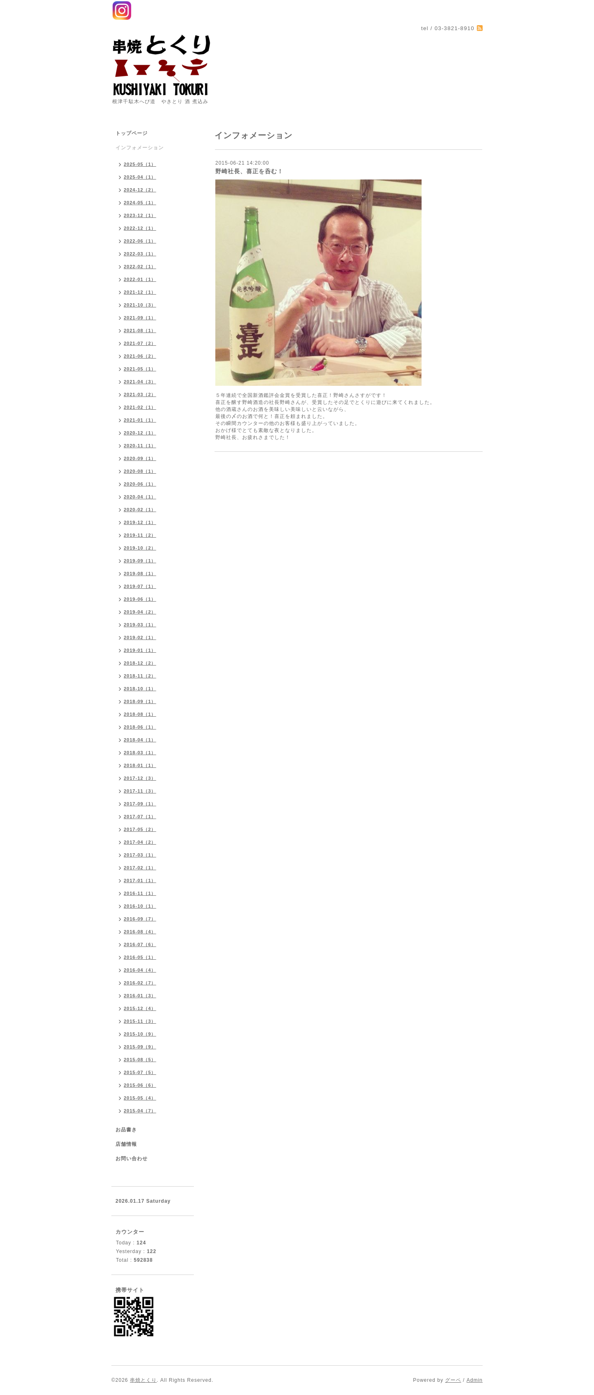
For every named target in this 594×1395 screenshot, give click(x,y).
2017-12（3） (140, 778)
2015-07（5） (140, 1072)
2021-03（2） (140, 394)
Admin (475, 1380)
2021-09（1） (140, 317)
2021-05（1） (140, 368)
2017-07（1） (140, 816)
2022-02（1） (140, 266)
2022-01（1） (140, 279)
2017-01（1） (140, 880)
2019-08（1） (140, 573)
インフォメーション (140, 148)
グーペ (453, 1380)
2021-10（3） (140, 304)
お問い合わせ (132, 1158)
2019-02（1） (140, 637)
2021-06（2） (140, 356)
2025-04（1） (140, 177)
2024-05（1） (140, 202)
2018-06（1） (140, 727)
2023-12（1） (140, 215)
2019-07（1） (140, 586)
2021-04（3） (140, 381)
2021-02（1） (140, 407)
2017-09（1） (140, 803)
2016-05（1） (140, 957)
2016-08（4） (140, 931)
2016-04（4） (140, 970)
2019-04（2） (140, 611)
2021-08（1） (140, 330)
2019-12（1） (140, 522)
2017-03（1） (140, 854)
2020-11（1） (140, 445)
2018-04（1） (140, 739)
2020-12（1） (140, 432)
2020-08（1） (140, 471)
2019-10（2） (140, 547)
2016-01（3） (140, 995)
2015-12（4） (140, 1008)
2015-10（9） (140, 1033)
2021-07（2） (140, 343)
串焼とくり (143, 1380)
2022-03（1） (140, 253)
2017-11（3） (140, 790)
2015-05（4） (140, 1097)
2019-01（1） (140, 650)
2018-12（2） (140, 663)
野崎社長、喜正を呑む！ (249, 171)
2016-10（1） (140, 906)
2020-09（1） (140, 458)
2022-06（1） (140, 240)
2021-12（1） (140, 292)
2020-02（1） (140, 509)
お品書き (126, 1130)
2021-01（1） (140, 420)
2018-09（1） (140, 701)
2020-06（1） (140, 484)
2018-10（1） (140, 688)
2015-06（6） (140, 1085)
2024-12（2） (140, 189)
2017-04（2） (140, 842)
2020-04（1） (140, 496)
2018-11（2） (140, 675)
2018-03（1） (140, 752)
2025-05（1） (140, 164)
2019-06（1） (140, 599)
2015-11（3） (140, 1021)
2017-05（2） (140, 829)
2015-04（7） (140, 1110)
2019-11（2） (140, 535)
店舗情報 (126, 1144)
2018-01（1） (140, 765)
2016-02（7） (140, 982)
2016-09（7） (140, 918)
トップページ (132, 133)
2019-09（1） (140, 560)
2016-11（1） (140, 893)
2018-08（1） (140, 714)
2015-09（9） (140, 1046)
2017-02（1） (140, 867)
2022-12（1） (140, 228)
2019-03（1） (140, 624)
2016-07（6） (140, 944)
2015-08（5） (140, 1059)
